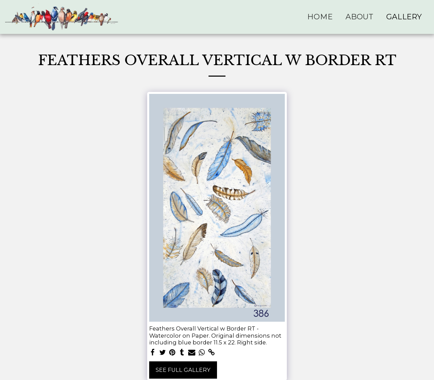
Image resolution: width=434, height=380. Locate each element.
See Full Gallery (183, 369)
